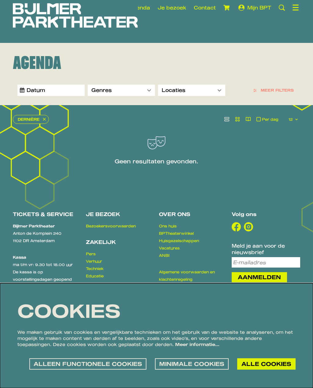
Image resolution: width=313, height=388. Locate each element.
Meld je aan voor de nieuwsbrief (258, 249)
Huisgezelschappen (179, 241)
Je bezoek (172, 7)
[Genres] (121, 90)
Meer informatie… (197, 344)
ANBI (164, 255)
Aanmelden (259, 277)
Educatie (95, 276)
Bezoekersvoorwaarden (111, 226)
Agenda (139, 7)
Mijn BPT (254, 8)
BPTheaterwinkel (176, 233)
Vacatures (169, 248)
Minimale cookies (190, 363)
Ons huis (168, 226)
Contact (205, 7)
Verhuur (94, 261)
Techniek (95, 269)
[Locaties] (191, 90)
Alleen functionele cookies (85, 363)
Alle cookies (266, 363)
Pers (91, 254)
